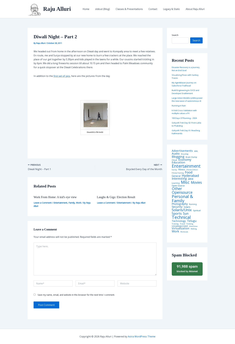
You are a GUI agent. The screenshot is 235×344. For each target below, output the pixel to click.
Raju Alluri (57, 9)
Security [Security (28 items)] (177, 206)
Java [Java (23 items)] (190, 178)
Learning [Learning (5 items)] (176, 183)
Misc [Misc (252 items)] (185, 182)
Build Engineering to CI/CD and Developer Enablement (185, 92)
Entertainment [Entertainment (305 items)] (186, 166)
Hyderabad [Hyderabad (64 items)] (190, 175)
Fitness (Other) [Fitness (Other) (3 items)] (192, 170)
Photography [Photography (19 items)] (180, 204)
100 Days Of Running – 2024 (184, 118)
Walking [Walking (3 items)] (194, 229)
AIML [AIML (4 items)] (196, 151)
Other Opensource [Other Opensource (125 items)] (182, 190)
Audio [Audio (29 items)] (176, 153)
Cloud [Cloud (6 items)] (174, 160)
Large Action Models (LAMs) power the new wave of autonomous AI (187, 99)
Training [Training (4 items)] (175, 224)
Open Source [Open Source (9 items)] (178, 186)
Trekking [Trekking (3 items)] (189, 224)
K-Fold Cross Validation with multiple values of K (184, 112)
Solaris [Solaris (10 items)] (187, 207)
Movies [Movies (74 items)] (196, 182)
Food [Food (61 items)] (188, 172)
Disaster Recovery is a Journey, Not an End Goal (186, 69)
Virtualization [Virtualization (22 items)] (180, 228)
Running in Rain (179, 105)
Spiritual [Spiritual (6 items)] (197, 211)
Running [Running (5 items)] (193, 204)
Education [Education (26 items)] (178, 162)
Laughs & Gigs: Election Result (116, 197)
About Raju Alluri (195, 9)
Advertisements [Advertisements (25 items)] (182, 150)
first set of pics (62, 76)
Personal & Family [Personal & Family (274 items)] (182, 198)
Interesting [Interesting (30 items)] (179, 178)
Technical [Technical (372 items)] (181, 217)
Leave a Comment (43, 202)
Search (175, 35)
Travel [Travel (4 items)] (182, 224)
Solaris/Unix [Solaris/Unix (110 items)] (182, 210)
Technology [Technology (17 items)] (179, 221)
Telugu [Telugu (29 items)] (191, 220)
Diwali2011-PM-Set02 (95, 132)
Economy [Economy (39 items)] (184, 159)
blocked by (187, 268)
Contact (155, 9)
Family (71, 202)
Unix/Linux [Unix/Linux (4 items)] (193, 226)
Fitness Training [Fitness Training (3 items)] (178, 173)
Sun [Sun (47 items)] (186, 213)
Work (78, 202)
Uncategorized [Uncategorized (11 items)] (180, 226)
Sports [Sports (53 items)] (177, 213)
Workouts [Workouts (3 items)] (184, 232)
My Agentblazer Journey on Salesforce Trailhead (184, 84)
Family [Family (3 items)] (174, 170)
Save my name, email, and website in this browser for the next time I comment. (76, 294)
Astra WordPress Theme (141, 336)
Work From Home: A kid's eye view (55, 197)
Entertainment (60, 202)
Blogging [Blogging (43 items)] (178, 156)
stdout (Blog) (107, 9)
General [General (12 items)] (176, 176)
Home (91, 9)
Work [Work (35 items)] (175, 231)
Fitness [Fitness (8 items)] (181, 170)
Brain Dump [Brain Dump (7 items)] (191, 157)
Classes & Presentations (132, 9)
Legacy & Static (173, 9)
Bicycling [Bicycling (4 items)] (184, 154)
